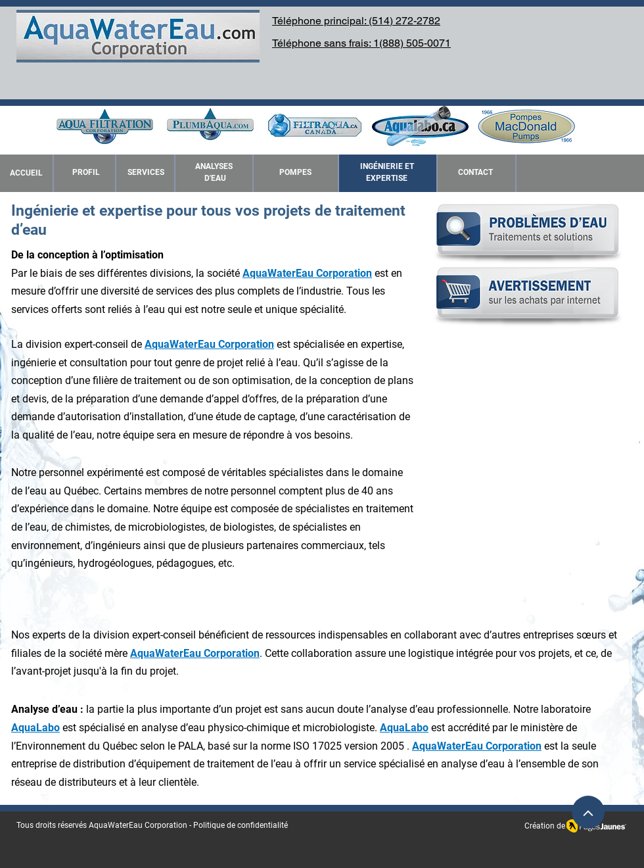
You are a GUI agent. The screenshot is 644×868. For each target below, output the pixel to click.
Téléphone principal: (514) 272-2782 (356, 20)
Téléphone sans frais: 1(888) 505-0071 (361, 43)
